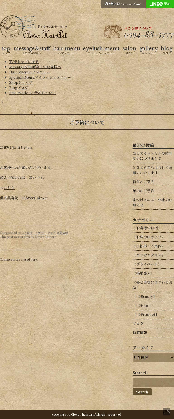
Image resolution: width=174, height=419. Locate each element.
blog (166, 50)
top (6, 50)
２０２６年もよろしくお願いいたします (152, 170)
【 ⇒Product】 (146, 314)
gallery (149, 50)
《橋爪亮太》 (143, 273)
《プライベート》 (147, 264)
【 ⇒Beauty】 (145, 296)
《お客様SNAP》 (146, 228)
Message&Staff (35, 66)
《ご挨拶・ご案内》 (34, 233)
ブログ (51, 233)
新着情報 (62, 233)
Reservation (32, 92)
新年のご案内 (143, 181)
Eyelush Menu (40, 77)
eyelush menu (101, 50)
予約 (123, 3)
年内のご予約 (143, 190)
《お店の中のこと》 (149, 237)
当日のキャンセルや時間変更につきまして (152, 156)
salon (129, 50)
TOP (24, 61)
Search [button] (142, 392)
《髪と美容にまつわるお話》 (152, 285)
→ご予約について (138, 28)
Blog (18, 87)
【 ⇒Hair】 (142, 305)
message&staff (31, 50)
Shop (21, 82)
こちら (9, 187)
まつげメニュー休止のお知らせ (152, 202)
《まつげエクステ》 (149, 255)
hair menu (66, 50)
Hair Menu (29, 72)
